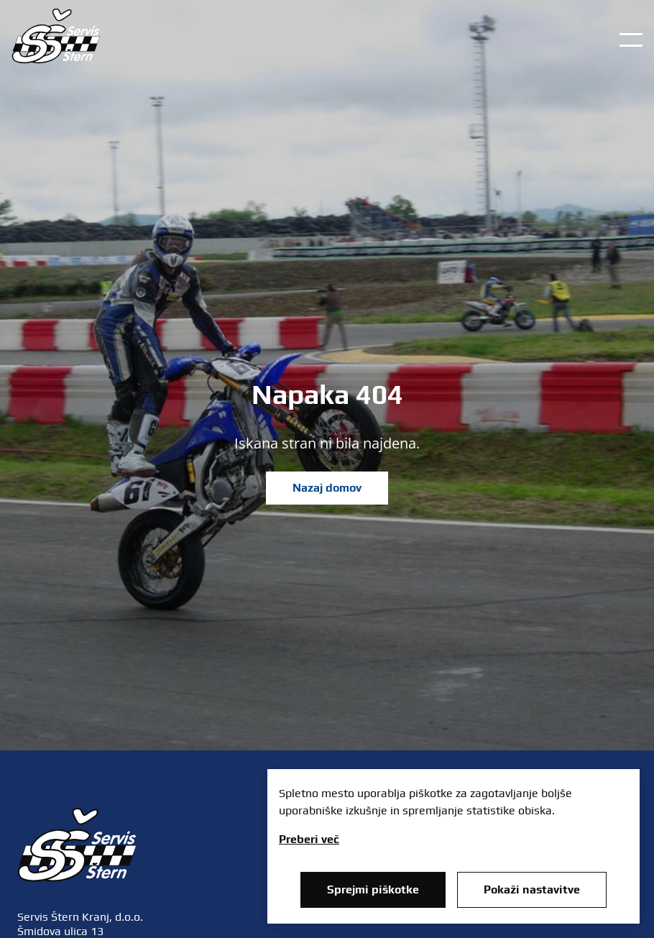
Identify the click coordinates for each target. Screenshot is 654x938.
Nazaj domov (327, 488)
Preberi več (309, 839)
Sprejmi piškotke (373, 889)
